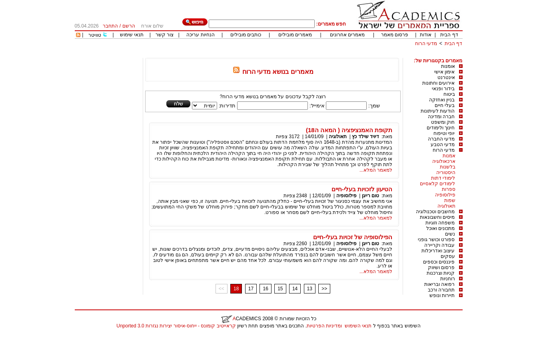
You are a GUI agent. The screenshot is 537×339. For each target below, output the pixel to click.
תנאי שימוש (132, 35)
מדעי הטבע (443, 144)
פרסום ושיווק (441, 267)
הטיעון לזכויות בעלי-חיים (361, 189)
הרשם (128, 26)
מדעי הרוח (426, 43)
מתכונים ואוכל (440, 228)
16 (265, 288)
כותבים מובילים (245, 35)
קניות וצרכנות (441, 273)
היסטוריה (445, 172)
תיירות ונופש (442, 295)
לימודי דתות (443, 178)
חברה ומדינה (441, 116)
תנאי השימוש (358, 326)
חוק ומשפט (443, 122)
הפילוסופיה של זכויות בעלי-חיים (353, 237)
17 (251, 288)
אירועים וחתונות (438, 83)
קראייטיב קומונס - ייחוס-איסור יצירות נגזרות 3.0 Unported (176, 326)
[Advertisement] (317, 55)
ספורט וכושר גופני (436, 239)
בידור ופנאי (443, 88)
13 (309, 288)
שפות (449, 200)
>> (324, 288)
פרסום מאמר (394, 35)
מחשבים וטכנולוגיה (435, 211)
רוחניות (447, 279)
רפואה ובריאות (439, 284)
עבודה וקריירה (439, 245)
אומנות (448, 66)
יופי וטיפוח (444, 133)
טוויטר (94, 35)
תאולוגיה (446, 206)
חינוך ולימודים (441, 128)
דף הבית (449, 35)
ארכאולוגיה (443, 161)
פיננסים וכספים (439, 262)
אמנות (449, 156)
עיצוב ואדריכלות (438, 251)
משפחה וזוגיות (440, 223)
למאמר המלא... (375, 170)
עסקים (448, 256)
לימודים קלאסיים (437, 183)
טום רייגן (370, 195)
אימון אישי (444, 72)
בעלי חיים (445, 105)
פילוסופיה (445, 195)
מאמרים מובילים (295, 35)
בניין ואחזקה (442, 100)
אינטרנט (446, 77)
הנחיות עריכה (200, 35)
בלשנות (447, 167)
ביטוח (449, 94)
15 (280, 288)
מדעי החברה (441, 139)
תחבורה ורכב (441, 290)
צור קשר (165, 35)
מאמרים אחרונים (347, 35)
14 (294, 288)
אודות (425, 35)
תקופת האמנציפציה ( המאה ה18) (349, 130)
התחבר (110, 26)
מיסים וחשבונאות (437, 217)
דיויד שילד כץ (365, 136)
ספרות (448, 189)
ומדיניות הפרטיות (324, 326)
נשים (450, 234)
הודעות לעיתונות (438, 111)
